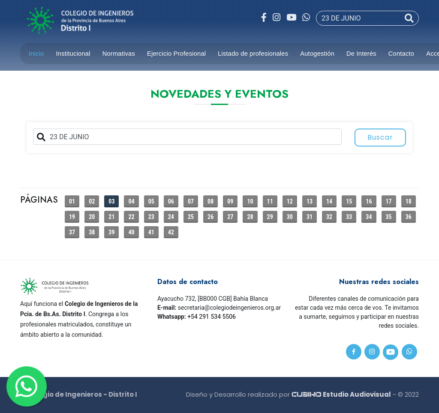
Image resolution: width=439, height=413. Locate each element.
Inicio (36, 53)
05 (151, 201)
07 (191, 201)
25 (191, 216)
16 (369, 201)
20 (92, 216)
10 (250, 201)
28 (250, 216)
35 (389, 216)
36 (409, 216)
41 (151, 232)
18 (409, 201)
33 (349, 216)
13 (310, 201)
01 (72, 201)
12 (290, 201)
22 (131, 216)
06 (171, 201)
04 (131, 201)
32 (329, 216)
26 (210, 216)
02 (92, 201)
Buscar (380, 137)
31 (310, 216)
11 (270, 201)
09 (230, 201)
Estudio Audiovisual (341, 394)
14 (329, 201)
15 (349, 201)
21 (111, 216)
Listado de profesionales (253, 53)
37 (72, 232)
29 (270, 216)
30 (290, 216)
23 (151, 216)
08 (210, 201)
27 (230, 216)
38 (92, 232)
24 (171, 216)
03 (111, 201)
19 (72, 216)
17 (389, 201)
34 (369, 216)
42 (171, 232)
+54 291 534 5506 (211, 316)
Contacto (401, 53)
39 (111, 232)
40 (131, 232)
